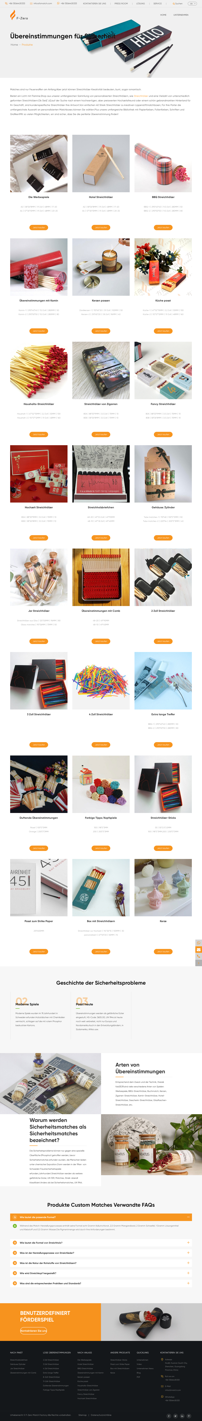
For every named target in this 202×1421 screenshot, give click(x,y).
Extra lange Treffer (163, 714)
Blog (139, 1373)
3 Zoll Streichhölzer (39, 714)
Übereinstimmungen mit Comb (101, 610)
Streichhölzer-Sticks (163, 817)
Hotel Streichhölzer (101, 197)
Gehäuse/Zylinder (163, 507)
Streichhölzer (141, 96)
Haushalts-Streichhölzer (39, 404)
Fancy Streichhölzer (163, 404)
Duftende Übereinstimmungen (39, 817)
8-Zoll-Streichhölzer (51, 1377)
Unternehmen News (145, 1368)
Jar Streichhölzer (38, 610)
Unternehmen (181, 15)
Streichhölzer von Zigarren (101, 404)
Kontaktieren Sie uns (34, 1330)
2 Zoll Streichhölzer (163, 610)
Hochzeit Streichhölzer (39, 507)
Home (163, 15)
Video (139, 1364)
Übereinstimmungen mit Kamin (39, 300)
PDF (138, 1377)
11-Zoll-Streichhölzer (51, 1381)
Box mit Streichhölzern (101, 921)
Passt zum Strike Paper (39, 921)
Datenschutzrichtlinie (101, 1415)
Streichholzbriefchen (101, 507)
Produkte (27, 44)
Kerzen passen (101, 300)
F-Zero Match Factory (37, 1415)
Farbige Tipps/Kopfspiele (101, 817)
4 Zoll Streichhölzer (101, 714)
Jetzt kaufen (39, 227)
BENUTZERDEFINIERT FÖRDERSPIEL (45, 1316)
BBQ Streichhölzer (163, 197)
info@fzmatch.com (43, 3)
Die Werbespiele (38, 197)
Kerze (163, 921)
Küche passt (163, 300)
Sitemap (82, 1415)
